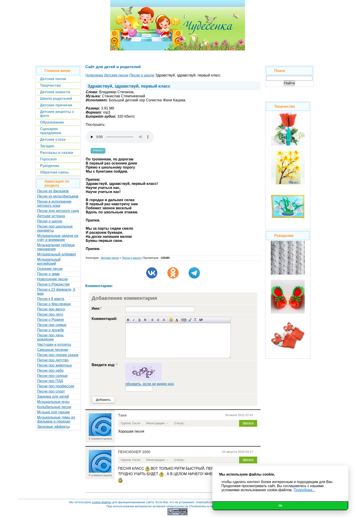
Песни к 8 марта (50, 299)
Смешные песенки (52, 350)
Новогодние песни (52, 279)
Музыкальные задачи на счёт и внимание (57, 238)
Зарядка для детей (53, 396)
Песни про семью (52, 325)
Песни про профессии (55, 386)
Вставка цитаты (189, 320)
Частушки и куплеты (54, 344)
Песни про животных (54, 365)
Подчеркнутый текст (139, 320)
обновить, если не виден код (149, 384)
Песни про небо (50, 370)
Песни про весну (51, 309)
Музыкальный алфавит (56, 254)
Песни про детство (53, 360)
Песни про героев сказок (58, 355)
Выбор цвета (176, 320)
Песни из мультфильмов (57, 196)
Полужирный (128, 320)
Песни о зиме (48, 274)
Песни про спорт (51, 391)
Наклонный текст (134, 320)
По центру (158, 320)
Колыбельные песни (54, 407)
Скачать (98, 150)
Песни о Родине (50, 320)
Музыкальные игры (53, 402)
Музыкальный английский (49, 261)
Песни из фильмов (53, 191)
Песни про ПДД (50, 381)
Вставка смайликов (171, 320)
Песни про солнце (52, 376)
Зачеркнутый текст (145, 320)
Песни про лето (50, 314)
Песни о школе (49, 221)
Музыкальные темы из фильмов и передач (56, 419)
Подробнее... (304, 490)
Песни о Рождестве (53, 284)
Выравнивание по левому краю (152, 320)
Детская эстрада (51, 216)
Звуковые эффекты (53, 427)
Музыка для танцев (53, 412)
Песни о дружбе (50, 330)
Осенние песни (50, 269)
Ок (280, 505)
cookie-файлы (101, 502)
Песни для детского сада (58, 211)
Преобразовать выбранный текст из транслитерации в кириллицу (195, 320)
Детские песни (110, 258)
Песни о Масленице (54, 304)
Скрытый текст (184, 320)
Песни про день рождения (50, 337)
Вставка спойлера (201, 320)
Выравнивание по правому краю (163, 320)
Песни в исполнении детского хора (54, 203)
